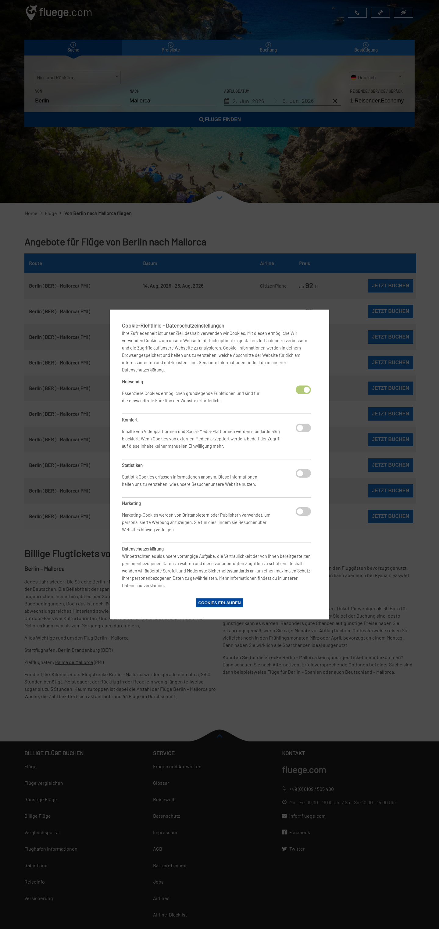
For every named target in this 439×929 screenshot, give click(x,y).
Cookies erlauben (219, 603)
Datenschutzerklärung (143, 369)
